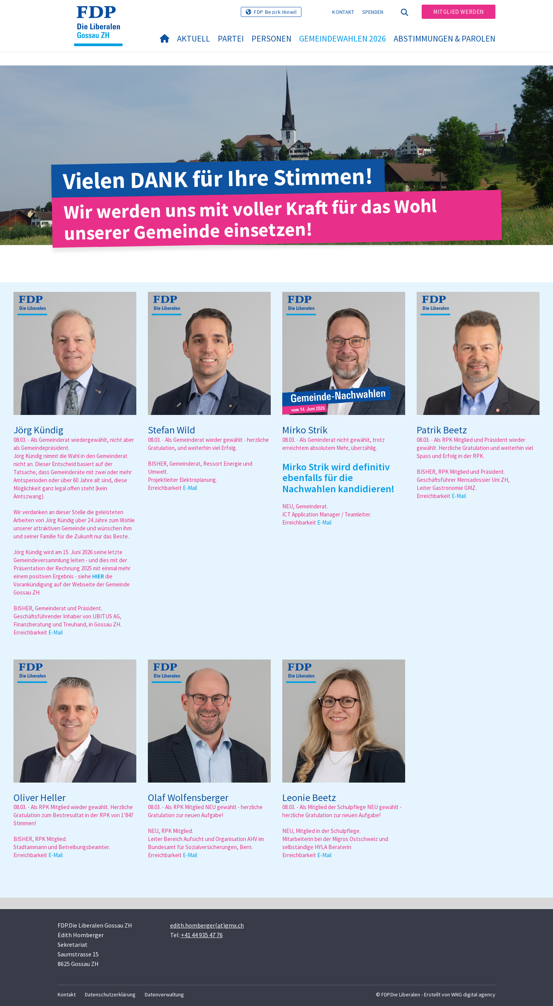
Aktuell (193, 38)
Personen (271, 38)
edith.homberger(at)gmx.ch (207, 925)
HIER (98, 576)
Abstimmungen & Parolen (444, 38)
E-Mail (190, 487)
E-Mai (54, 632)
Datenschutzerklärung (110, 994)
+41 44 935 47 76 (202, 935)
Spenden (373, 11)
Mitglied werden (458, 11)
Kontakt (343, 11)
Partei (231, 38)
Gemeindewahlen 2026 (342, 38)
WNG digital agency (473, 994)
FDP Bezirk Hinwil (275, 11)
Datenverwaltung (164, 994)
